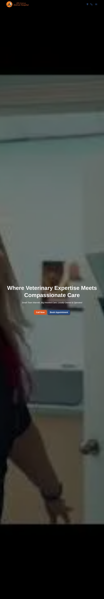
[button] (96, 4)
